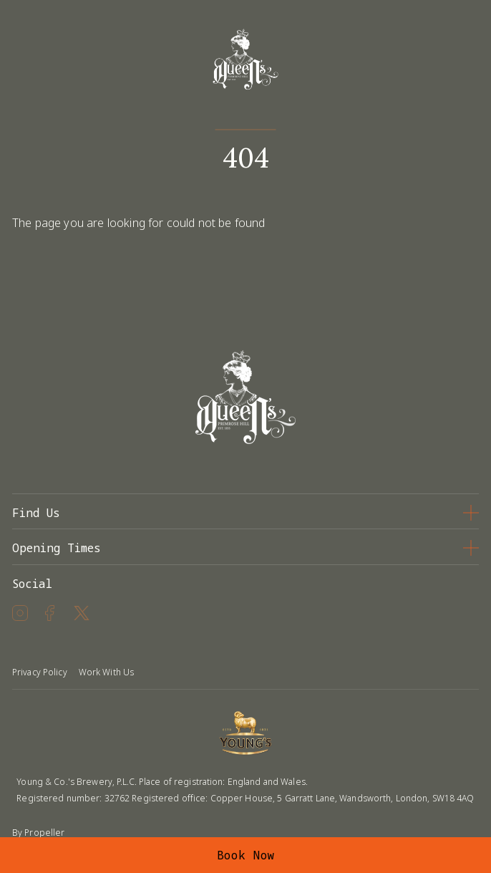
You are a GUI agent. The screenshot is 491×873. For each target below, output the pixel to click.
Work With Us (106, 672)
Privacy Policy (39, 672)
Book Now (246, 855)
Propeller (44, 832)
